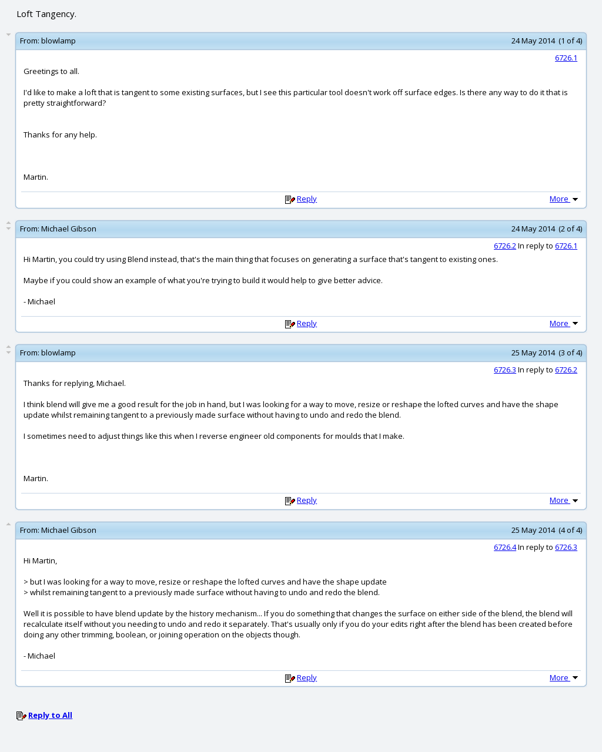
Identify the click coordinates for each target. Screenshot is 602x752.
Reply (307, 198)
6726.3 (505, 369)
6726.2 (505, 245)
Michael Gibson (68, 228)
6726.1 (566, 57)
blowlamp (58, 40)
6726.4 (505, 547)
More (565, 198)
